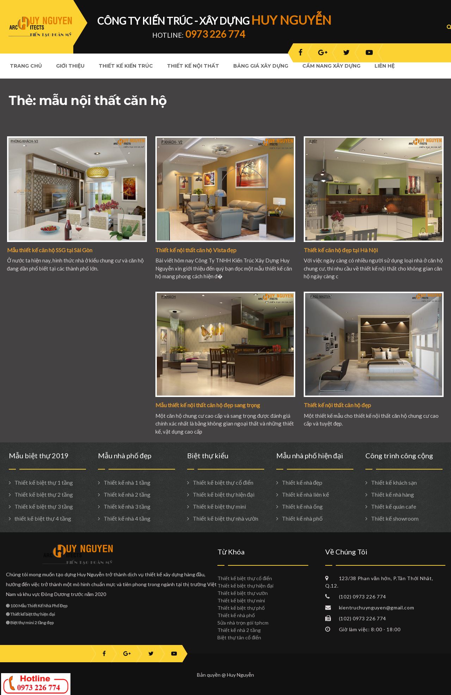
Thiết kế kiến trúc (126, 66)
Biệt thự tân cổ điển (239, 637)
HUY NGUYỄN (291, 19)
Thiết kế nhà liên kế (305, 494)
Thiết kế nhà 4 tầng (127, 518)
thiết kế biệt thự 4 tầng (42, 518)
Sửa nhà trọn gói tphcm (242, 623)
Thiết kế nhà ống (302, 506)
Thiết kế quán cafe (393, 506)
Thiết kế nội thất (193, 66)
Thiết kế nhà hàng (392, 494)
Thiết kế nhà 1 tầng (127, 482)
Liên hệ (385, 66)
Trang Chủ (26, 66)
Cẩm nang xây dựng (331, 66)
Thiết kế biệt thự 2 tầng (43, 494)
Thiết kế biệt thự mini (219, 506)
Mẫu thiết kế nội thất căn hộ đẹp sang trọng (207, 405)
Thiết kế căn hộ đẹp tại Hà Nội (341, 250)
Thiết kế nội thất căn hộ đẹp (337, 405)
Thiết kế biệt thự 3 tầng (43, 506)
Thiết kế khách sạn (394, 482)
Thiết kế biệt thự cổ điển (223, 482)
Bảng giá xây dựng (260, 66)
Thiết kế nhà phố (302, 518)
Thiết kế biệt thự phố (241, 608)
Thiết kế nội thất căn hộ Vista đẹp (195, 250)
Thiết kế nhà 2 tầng (127, 494)
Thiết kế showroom (395, 518)
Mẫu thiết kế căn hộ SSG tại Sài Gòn (50, 250)
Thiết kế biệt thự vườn (242, 593)
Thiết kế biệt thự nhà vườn (225, 518)
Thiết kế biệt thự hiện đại (224, 494)
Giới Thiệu (70, 66)
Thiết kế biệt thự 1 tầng (43, 482)
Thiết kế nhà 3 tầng (127, 506)
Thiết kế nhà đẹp (302, 482)
